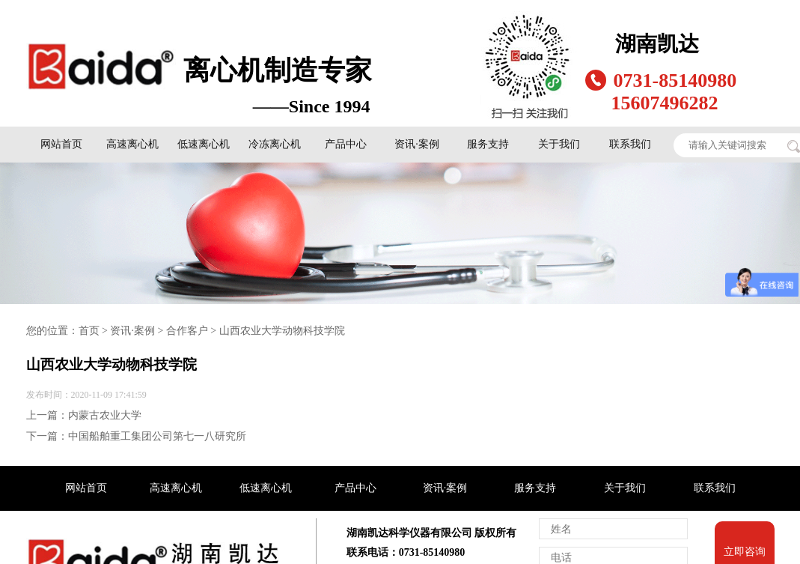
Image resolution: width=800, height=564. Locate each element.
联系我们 (630, 144)
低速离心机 (203, 144)
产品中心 (346, 144)
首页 (89, 330)
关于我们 (559, 144)
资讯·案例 (416, 144)
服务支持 (488, 144)
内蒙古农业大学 (104, 415)
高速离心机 (132, 144)
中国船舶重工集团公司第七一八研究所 (157, 436)
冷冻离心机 (274, 144)
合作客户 (187, 330)
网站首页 (61, 144)
